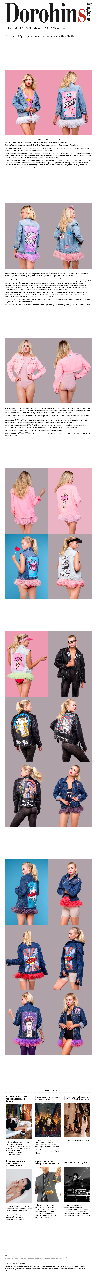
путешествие (28, 1258)
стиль (35, 1258)
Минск (19, 1257)
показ (25, 1258)
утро (52, 1258)
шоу (58, 1258)
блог (28, 1257)
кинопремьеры (60, 1257)
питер (22, 1258)
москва (87, 1257)
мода (76, 1257)
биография (25, 1257)
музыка (89, 1257)
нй (14, 1258)
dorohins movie (11, 1257)
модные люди (82, 1257)
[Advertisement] (48, 53)
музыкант (7, 1258)
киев (54, 1257)
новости (16, 1258)
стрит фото (44, 1258)
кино (56, 1257)
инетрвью (39, 1257)
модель (78, 1257)
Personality (18, 28)
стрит (37, 1258)
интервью (48, 1257)
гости (33, 1257)
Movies (45, 28)
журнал (36, 1257)
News (10, 28)
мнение (72, 1257)
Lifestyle (37, 28)
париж (19, 1258)
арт (22, 1257)
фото (56, 1258)
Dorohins (6, 1257)
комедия (69, 1257)
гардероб (30, 1257)
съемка (47, 1258)
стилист (32, 1258)
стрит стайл (40, 1258)
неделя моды (11, 1258)
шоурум (60, 1258)
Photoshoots (55, 28)
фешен (54, 1258)
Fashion (28, 28)
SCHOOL (65, 28)
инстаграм (44, 1257)
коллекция (66, 1257)
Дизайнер (16, 1257)
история (51, 1257)
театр (50, 1258)
